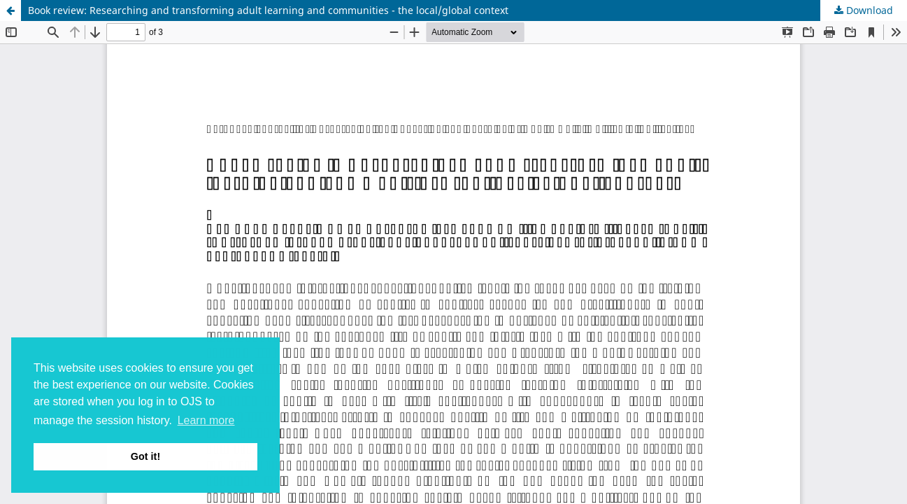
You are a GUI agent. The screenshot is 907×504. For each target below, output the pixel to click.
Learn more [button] (206, 420)
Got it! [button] (145, 456)
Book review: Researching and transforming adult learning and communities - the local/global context (268, 10)
